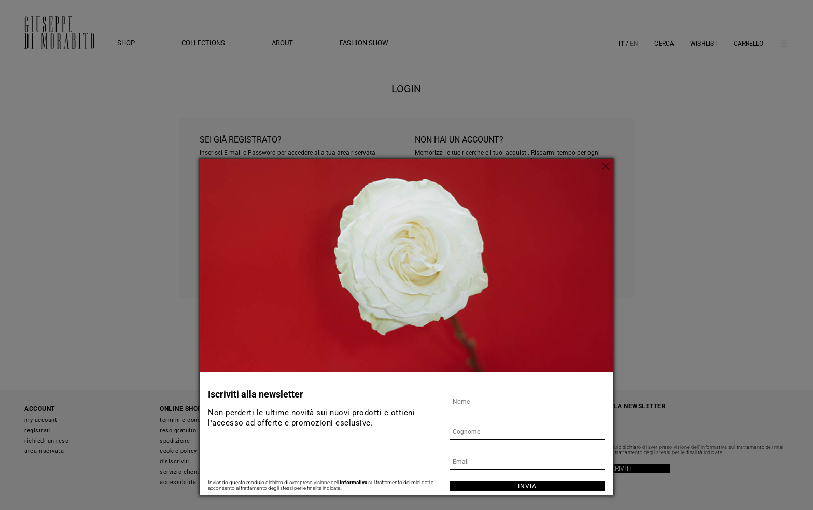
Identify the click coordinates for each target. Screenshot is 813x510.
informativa (353, 482)
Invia (527, 486)
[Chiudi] (605, 166)
